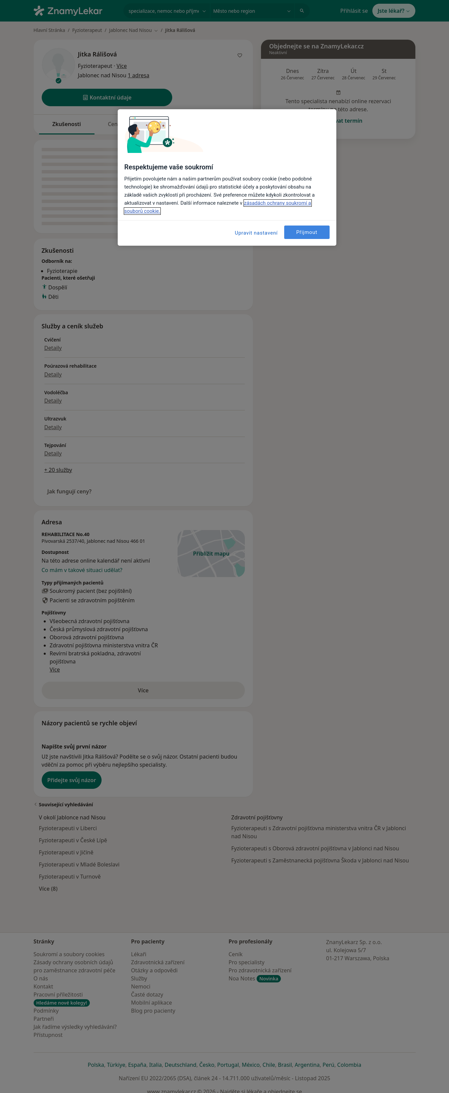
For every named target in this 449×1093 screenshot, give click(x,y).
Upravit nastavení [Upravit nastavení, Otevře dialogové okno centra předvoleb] (256, 233)
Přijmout (306, 232)
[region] (227, 177)
